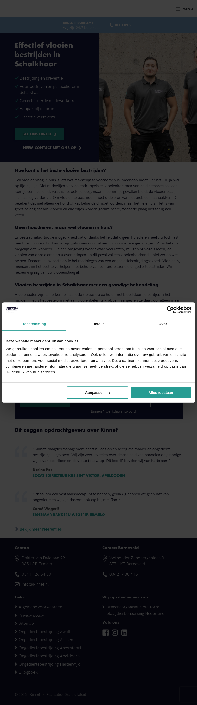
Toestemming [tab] (34, 324)
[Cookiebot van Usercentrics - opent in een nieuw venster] (170, 309)
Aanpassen (98, 392)
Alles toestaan (160, 392)
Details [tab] (99, 324)
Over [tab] (163, 324)
